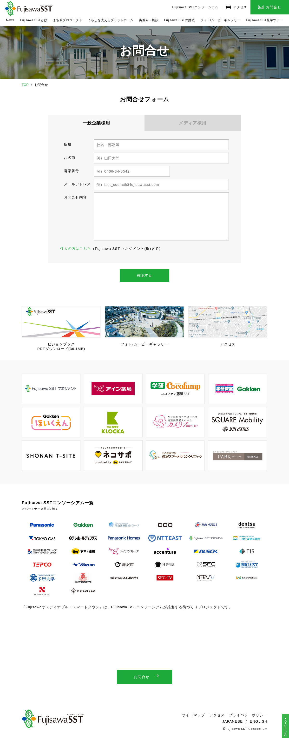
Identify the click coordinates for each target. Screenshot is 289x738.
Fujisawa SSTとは (33, 20)
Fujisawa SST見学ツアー (264, 20)
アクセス (236, 7)
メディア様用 (192, 123)
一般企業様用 (96, 123)
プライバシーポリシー (248, 716)
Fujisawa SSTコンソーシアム (195, 7)
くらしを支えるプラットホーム (110, 20)
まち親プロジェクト (67, 20)
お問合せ (269, 7)
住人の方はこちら (75, 248)
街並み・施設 (148, 20)
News (10, 20)
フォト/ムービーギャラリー (220, 20)
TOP (25, 85)
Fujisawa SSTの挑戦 (179, 20)
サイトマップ (193, 716)
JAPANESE (232, 723)
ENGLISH (258, 723)
